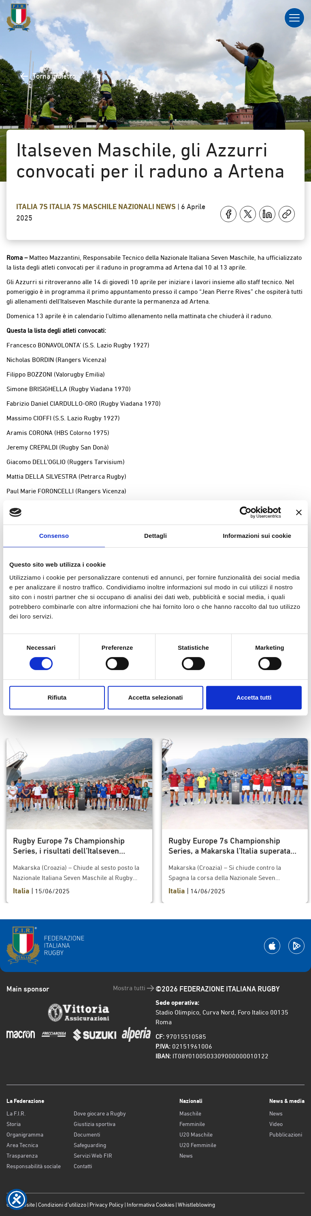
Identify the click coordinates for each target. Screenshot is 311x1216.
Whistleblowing (196, 1204)
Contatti (83, 1166)
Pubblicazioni (285, 1134)
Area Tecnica (22, 1145)
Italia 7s (32, 206)
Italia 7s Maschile (83, 206)
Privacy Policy (106, 1204)
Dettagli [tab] (155, 535)
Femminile (192, 1124)
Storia (13, 1124)
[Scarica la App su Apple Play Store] (272, 946)
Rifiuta (56, 697)
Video (276, 1124)
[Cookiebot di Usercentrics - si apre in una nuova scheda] (245, 512)
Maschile (190, 1113)
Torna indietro (47, 76)
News (166, 206)
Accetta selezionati (155, 697)
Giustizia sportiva (94, 1124)
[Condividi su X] (248, 214)
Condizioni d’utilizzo (62, 1204)
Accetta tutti (254, 697)
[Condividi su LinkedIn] (267, 214)
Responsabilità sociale (33, 1166)
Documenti (87, 1134)
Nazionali (137, 206)
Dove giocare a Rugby (100, 1113)
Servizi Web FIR (93, 1155)
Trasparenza (22, 1155)
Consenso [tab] (54, 535)
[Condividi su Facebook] (228, 214)
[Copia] (287, 214)
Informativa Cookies (151, 1204)
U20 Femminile (197, 1145)
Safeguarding (90, 1145)
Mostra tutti (134, 988)
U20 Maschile (196, 1134)
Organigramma (24, 1134)
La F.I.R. (16, 1113)
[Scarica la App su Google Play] (296, 946)
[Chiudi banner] (299, 512)
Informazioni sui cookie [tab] (257, 535)
